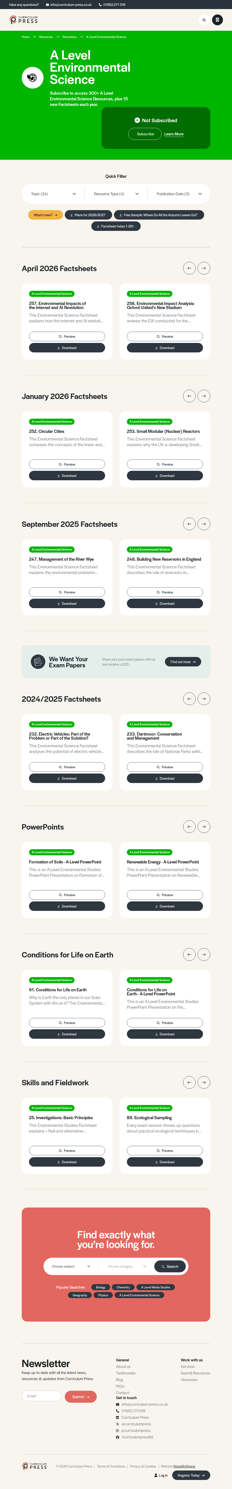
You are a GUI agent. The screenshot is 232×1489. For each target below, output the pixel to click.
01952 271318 (133, 1410)
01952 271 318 (114, 4)
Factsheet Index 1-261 (115, 226)
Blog (119, 1379)
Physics (103, 1295)
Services (188, 1366)
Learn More (174, 133)
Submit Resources (195, 1373)
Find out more (183, 661)
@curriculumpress (136, 1423)
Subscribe (145, 133)
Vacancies (189, 1379)
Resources (46, 37)
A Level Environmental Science (106, 37)
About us (123, 1366)
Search (170, 1266)
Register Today (191, 1475)
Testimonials (126, 1373)
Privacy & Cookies (143, 1466)
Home (25, 37)
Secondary (70, 37)
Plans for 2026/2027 (87, 214)
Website (178, 1466)
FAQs (120, 1386)
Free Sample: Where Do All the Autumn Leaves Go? (158, 214)
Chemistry (123, 1287)
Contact (122, 1392)
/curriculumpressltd (137, 1437)
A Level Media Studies (155, 1287)
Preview (67, 336)
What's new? (45, 214)
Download (67, 347)
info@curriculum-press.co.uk (71, 4)
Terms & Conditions (111, 1466)
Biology (100, 1287)
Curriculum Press (135, 1417)
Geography (80, 1295)
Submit (80, 1396)
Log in (161, 1475)
